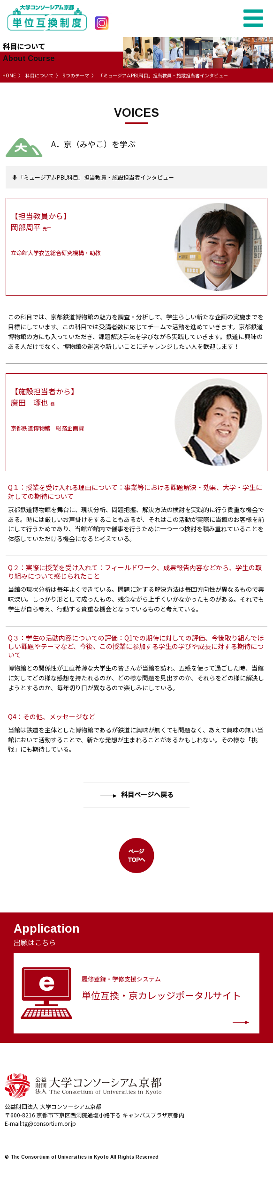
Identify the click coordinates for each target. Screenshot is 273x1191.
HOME (9, 75)
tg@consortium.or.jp (49, 1123)
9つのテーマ (76, 75)
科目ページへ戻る (137, 794)
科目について (39, 75)
